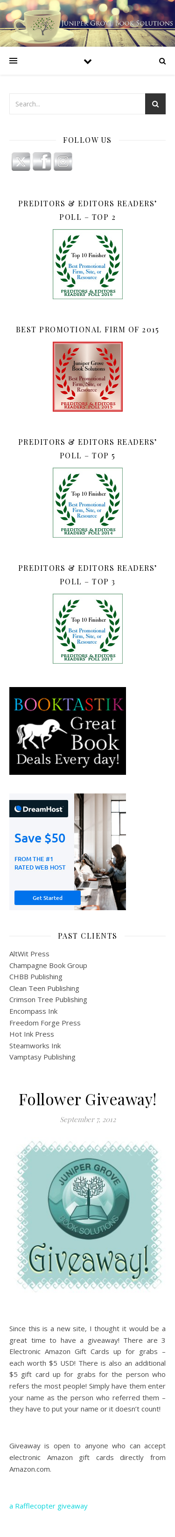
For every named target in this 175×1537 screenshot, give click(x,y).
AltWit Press (29, 953)
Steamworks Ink (35, 1045)
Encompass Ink (33, 1011)
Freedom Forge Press (45, 1022)
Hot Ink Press (31, 1034)
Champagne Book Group (48, 965)
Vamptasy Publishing (42, 1056)
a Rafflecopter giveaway (48, 1505)
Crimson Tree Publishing (48, 999)
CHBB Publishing (36, 976)
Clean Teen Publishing (44, 988)
